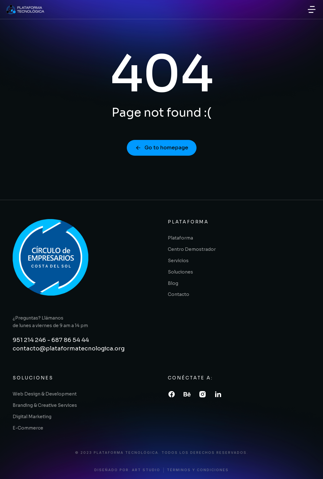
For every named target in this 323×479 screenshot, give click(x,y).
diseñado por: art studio (127, 470)
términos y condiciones (198, 470)
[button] (312, 9)
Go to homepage (161, 147)
